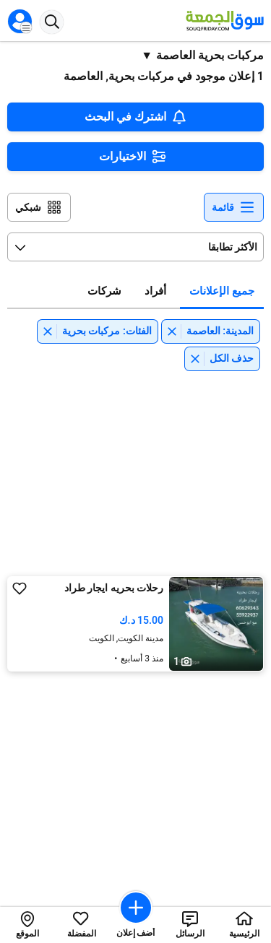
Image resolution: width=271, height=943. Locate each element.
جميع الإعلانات (221, 290)
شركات (104, 290)
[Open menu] (20, 22)
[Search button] (52, 22)
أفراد (155, 290)
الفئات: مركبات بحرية (107, 330)
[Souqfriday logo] (222, 20)
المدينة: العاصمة (220, 330)
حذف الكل (232, 358)
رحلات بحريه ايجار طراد (113, 588)
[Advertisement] (135, 468)
